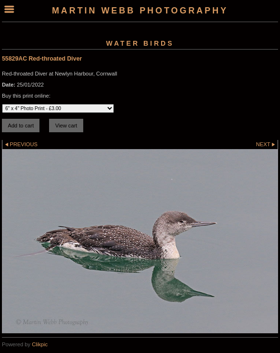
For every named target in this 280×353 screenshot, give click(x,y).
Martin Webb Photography (140, 10)
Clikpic (40, 344)
